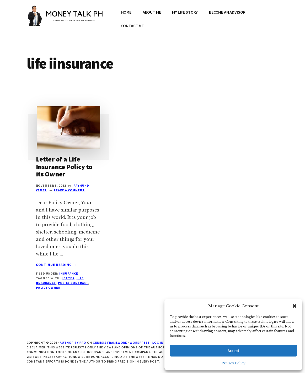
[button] (294, 306)
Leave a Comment (69, 190)
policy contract (73, 283)
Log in (157, 342)
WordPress (140, 342)
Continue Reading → (56, 265)
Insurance (68, 273)
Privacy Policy (233, 363)
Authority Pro (73, 342)
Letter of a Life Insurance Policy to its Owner (64, 166)
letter (68, 278)
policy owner (48, 288)
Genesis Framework (110, 342)
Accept (233, 350)
